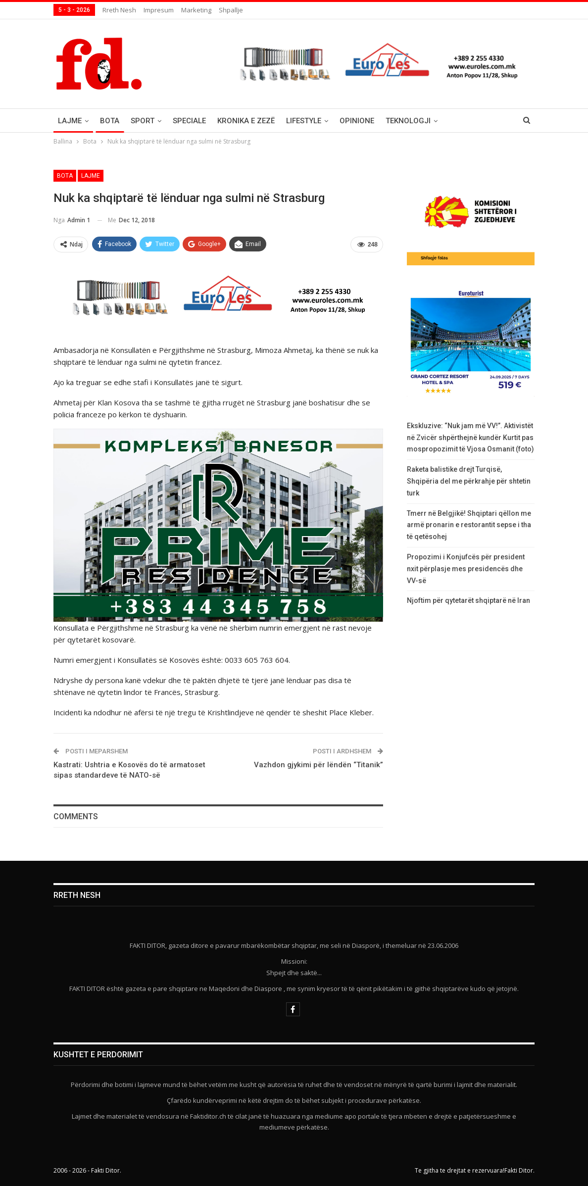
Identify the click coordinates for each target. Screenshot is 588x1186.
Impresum (159, 9)
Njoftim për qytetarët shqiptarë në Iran (468, 600)
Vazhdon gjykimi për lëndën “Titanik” (318, 764)
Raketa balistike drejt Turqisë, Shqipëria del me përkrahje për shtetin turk (469, 481)
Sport (142, 120)
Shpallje (231, 9)
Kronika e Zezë (246, 120)
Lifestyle (303, 120)
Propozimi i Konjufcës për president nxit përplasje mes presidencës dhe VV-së (466, 569)
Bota (109, 120)
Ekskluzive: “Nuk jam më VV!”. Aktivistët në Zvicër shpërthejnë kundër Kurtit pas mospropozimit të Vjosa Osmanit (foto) (470, 437)
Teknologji (408, 120)
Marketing (196, 9)
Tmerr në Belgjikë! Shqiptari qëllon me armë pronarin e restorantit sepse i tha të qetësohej (469, 525)
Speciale (189, 120)
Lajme (70, 120)
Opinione (357, 120)
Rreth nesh (119, 9)
